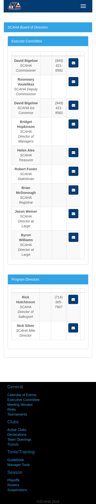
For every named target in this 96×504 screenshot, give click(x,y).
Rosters (13, 485)
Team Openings (19, 439)
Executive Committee (23, 400)
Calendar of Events (21, 395)
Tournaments (17, 414)
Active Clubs (16, 430)
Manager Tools (18, 465)
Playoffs (13, 480)
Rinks (11, 409)
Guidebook (15, 460)
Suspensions (17, 490)
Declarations (16, 435)
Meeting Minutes (20, 405)
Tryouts (13, 444)
